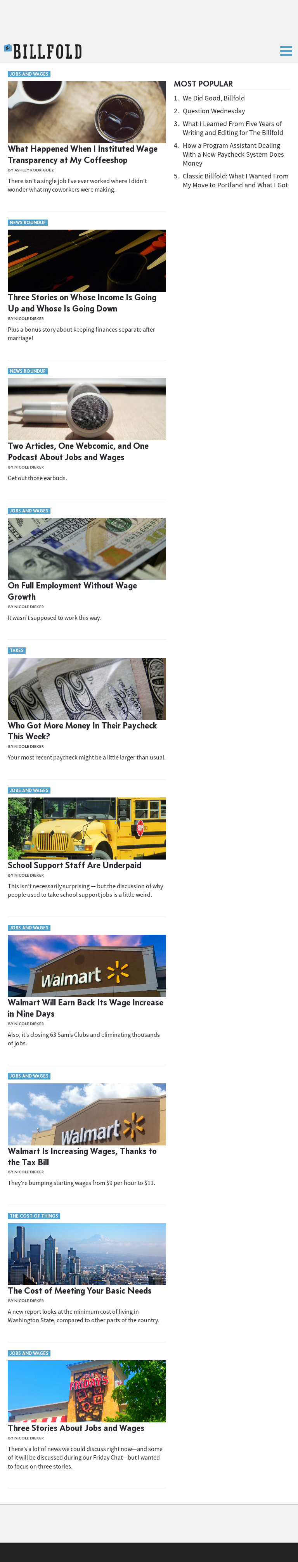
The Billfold (42, 51)
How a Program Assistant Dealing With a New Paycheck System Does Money (233, 154)
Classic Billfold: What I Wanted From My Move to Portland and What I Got (236, 180)
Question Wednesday (214, 110)
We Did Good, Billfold (214, 97)
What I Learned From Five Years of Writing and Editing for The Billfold (233, 128)
